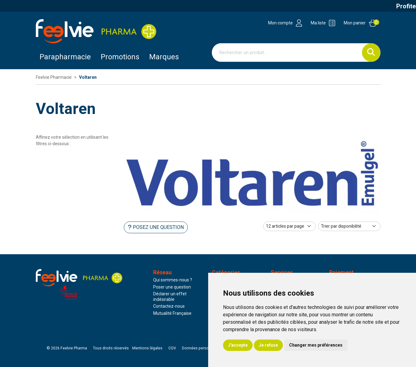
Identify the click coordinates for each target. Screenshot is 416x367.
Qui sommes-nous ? (172, 279)
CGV (172, 348)
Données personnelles (201, 348)
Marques (164, 57)
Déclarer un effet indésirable (170, 296)
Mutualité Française (172, 313)
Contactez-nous (169, 306)
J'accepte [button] (238, 345)
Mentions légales (147, 348)
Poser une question (172, 287)
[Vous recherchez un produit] (287, 52)
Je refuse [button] (268, 345)
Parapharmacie (65, 57)
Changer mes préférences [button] (315, 345)
